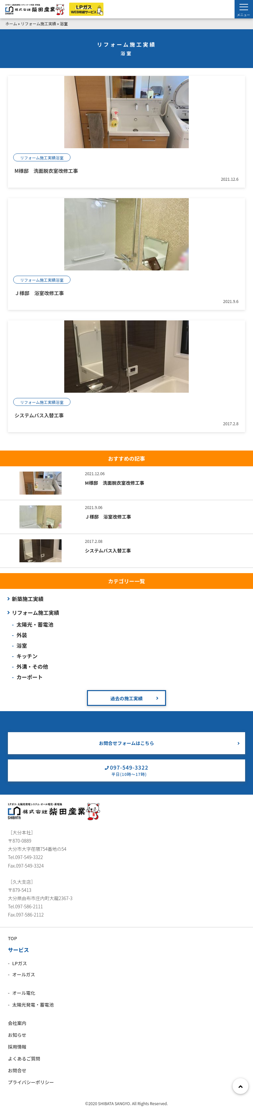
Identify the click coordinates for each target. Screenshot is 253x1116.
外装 (21, 635)
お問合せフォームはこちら (126, 743)
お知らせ (17, 1035)
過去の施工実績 (126, 698)
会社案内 (17, 1023)
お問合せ (17, 1070)
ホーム (11, 23)
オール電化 (23, 992)
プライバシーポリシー (31, 1082)
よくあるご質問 (24, 1058)
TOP (12, 938)
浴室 (21, 645)
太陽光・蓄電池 (34, 624)
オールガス (23, 974)
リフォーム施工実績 (38, 23)
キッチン (27, 656)
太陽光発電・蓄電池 (33, 1004)
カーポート (29, 677)
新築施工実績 (27, 599)
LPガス (19, 963)
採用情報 (17, 1046)
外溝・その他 (32, 666)
